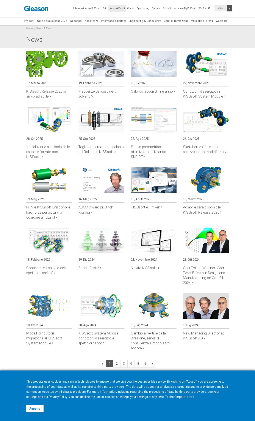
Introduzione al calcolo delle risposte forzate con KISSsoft (48, 152)
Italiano (221, 8)
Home (29, 28)
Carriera (156, 8)
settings (142, 397)
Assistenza (91, 20)
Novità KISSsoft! (145, 268)
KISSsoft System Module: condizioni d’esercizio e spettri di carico (98, 338)
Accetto (35, 408)
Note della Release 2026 (52, 20)
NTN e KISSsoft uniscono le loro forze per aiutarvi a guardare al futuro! (48, 212)
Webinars (221, 20)
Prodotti (29, 20)
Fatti (105, 8)
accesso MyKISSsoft (185, 8)
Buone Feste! (89, 268)
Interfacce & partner (113, 20)
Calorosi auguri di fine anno (153, 91)
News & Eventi (117, 8)
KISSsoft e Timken (146, 207)
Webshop (76, 20)
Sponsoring (143, 8)
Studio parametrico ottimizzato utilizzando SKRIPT (148, 152)
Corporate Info (184, 397)
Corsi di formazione (176, 20)
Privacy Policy (58, 397)
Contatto (167, 8)
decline (85, 397)
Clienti (130, 8)
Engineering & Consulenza (145, 20)
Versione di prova (202, 20)
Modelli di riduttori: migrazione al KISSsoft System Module (44, 338)
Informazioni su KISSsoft (86, 8)
